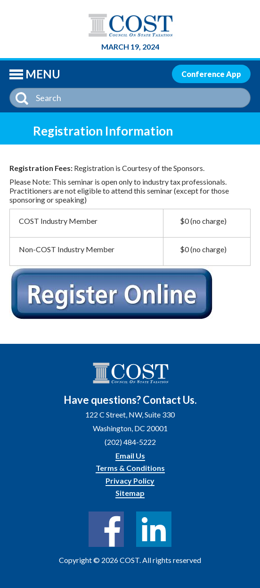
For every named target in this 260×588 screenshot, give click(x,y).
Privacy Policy (130, 480)
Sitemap (130, 492)
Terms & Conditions (130, 467)
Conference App (211, 73)
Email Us (130, 455)
